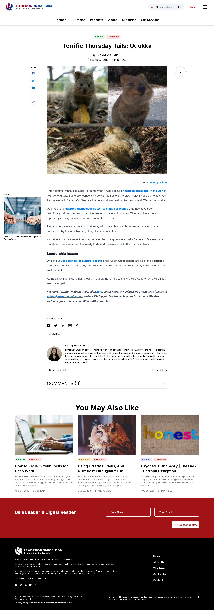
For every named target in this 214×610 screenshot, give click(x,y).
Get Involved (160, 574)
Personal (113, 37)
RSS (70, 603)
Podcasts (96, 20)
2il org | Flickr (158, 182)
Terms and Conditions (56, 603)
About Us (158, 562)
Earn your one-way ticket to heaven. (30, 578)
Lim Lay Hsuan (111, 55)
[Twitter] (21, 585)
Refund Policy (36, 603)
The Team (159, 568)
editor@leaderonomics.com (65, 296)
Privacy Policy (21, 603)
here (99, 291)
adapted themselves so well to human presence (96, 208)
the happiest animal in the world (144, 191)
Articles (79, 20)
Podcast (84, 459)
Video (146, 459)
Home (156, 556)
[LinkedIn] (25, 585)
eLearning (129, 20)
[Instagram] (35, 585)
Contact (158, 580)
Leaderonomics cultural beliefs (81, 260)
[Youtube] (30, 585)
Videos (112, 20)
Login (193, 7)
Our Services (150, 20)
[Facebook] (16, 585)
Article (99, 37)
